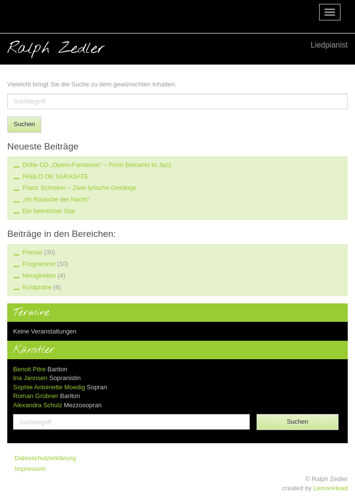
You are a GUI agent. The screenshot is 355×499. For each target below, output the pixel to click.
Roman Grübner (35, 395)
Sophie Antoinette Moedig (49, 387)
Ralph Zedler (177, 48)
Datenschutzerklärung (45, 458)
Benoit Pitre (29, 369)
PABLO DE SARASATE (56, 176)
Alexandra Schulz (37, 405)
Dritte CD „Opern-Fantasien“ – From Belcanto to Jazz (97, 164)
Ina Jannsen (30, 378)
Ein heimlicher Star (49, 211)
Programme (39, 263)
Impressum (30, 468)
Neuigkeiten (39, 275)
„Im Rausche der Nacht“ (56, 199)
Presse (32, 252)
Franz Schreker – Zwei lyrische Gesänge (80, 187)
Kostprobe (37, 287)
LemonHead (330, 488)
